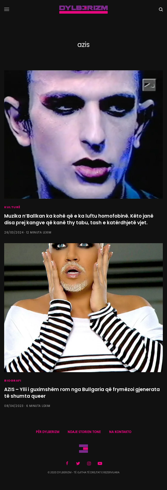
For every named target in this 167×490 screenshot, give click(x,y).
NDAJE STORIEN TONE (84, 432)
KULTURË (12, 207)
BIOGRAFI (12, 380)
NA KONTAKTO (120, 432)
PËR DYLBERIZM (47, 432)
